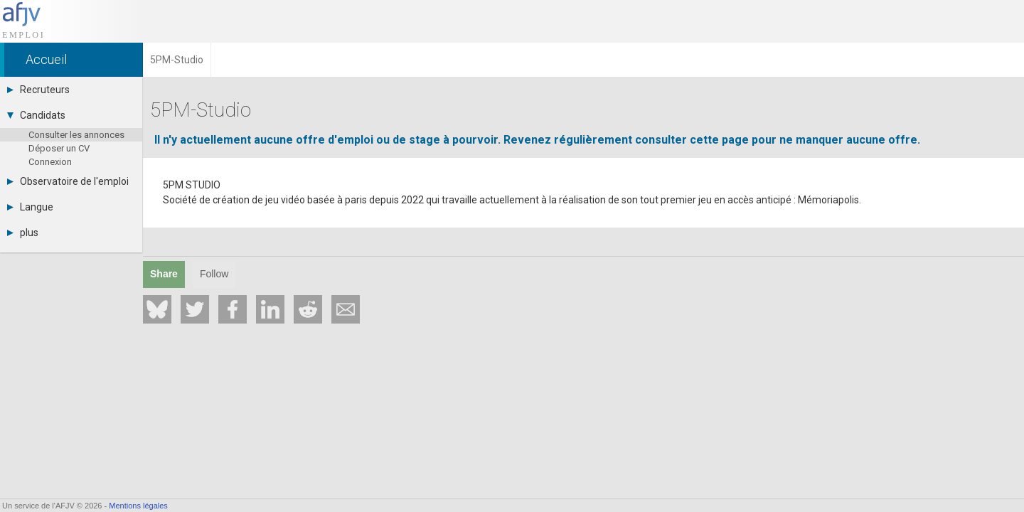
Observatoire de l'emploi (68, 181)
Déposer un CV (59, 148)
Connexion (50, 161)
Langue (30, 207)
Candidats (36, 115)
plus (22, 232)
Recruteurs (38, 89)
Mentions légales (138, 505)
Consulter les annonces (76, 134)
